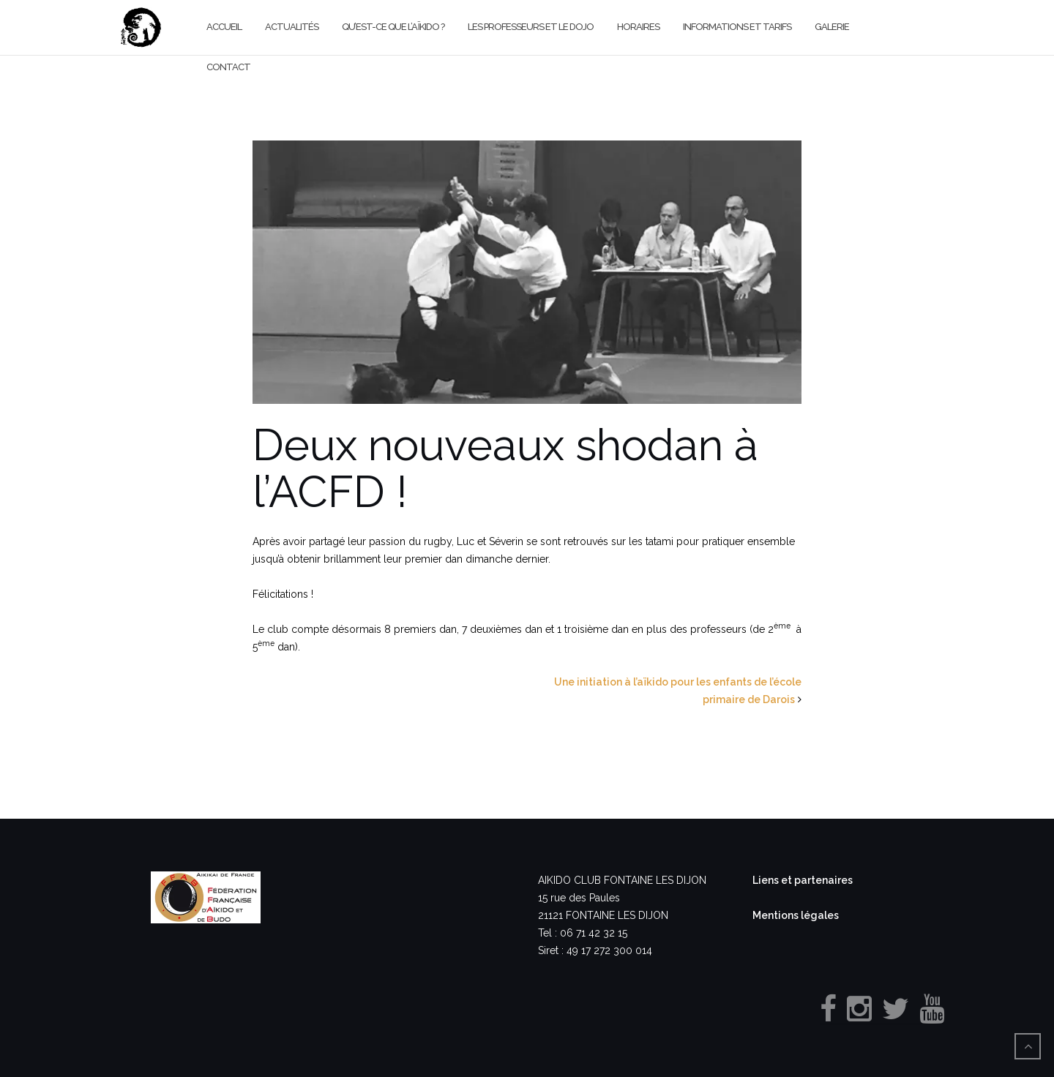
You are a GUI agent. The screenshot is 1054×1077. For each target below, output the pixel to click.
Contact (228, 66)
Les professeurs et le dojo (531, 26)
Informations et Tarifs (737, 26)
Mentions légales (795, 915)
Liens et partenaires (802, 880)
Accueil (224, 26)
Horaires (638, 26)
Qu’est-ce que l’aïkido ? (393, 26)
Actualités (291, 26)
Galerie (832, 26)
